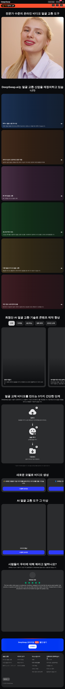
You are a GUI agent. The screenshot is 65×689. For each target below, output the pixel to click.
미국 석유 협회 (36, 662)
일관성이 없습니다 (51, 671)
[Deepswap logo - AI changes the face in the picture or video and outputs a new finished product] (24, 2)
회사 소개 (49, 659)
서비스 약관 (35, 668)
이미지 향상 (20, 659)
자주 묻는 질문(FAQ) (52, 662)
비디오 (58, 2)
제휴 (33, 659)
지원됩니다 (50, 665)
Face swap (51, 2)
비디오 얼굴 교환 (7, 659)
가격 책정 (34, 665)
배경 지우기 (20, 662)
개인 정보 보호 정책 (37, 671)
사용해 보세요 (23, 488)
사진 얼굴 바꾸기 (7, 662)
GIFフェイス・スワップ (9, 665)
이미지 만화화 (21, 665)
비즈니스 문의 (50, 668)
